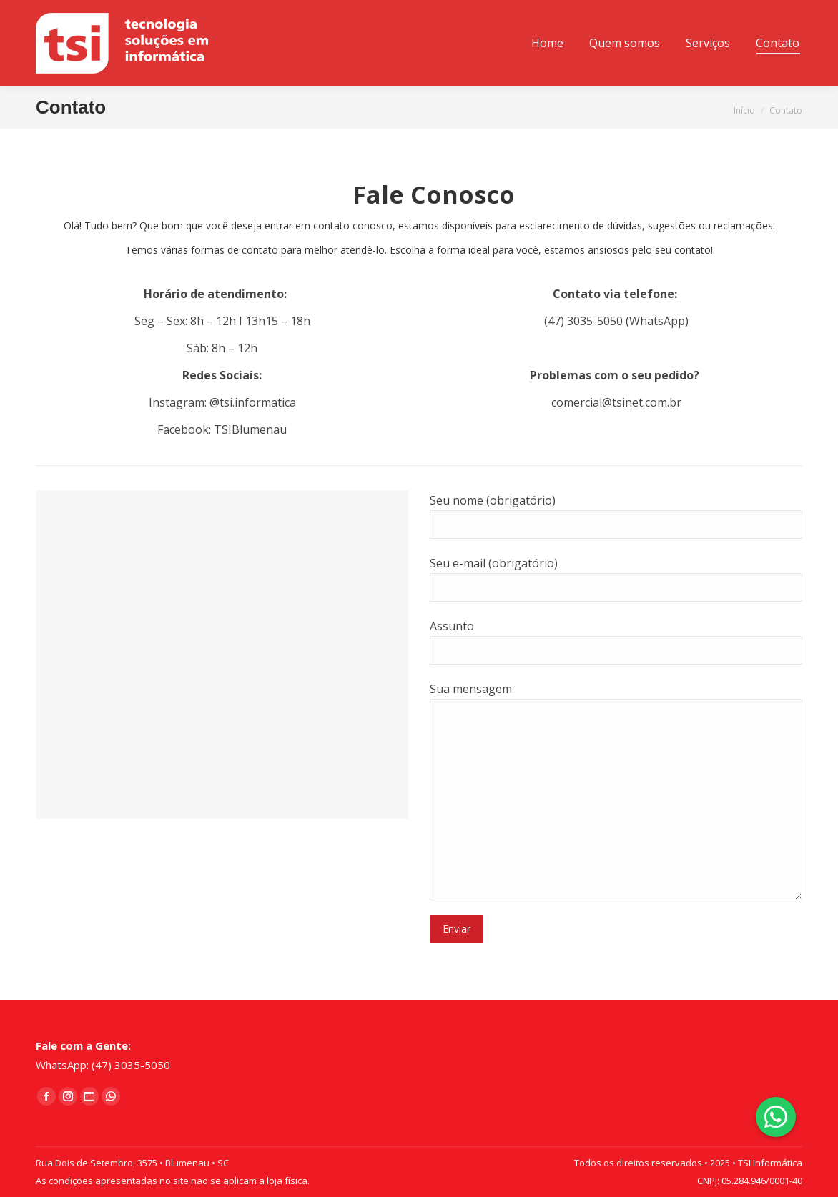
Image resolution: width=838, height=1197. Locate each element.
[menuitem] (547, 43)
